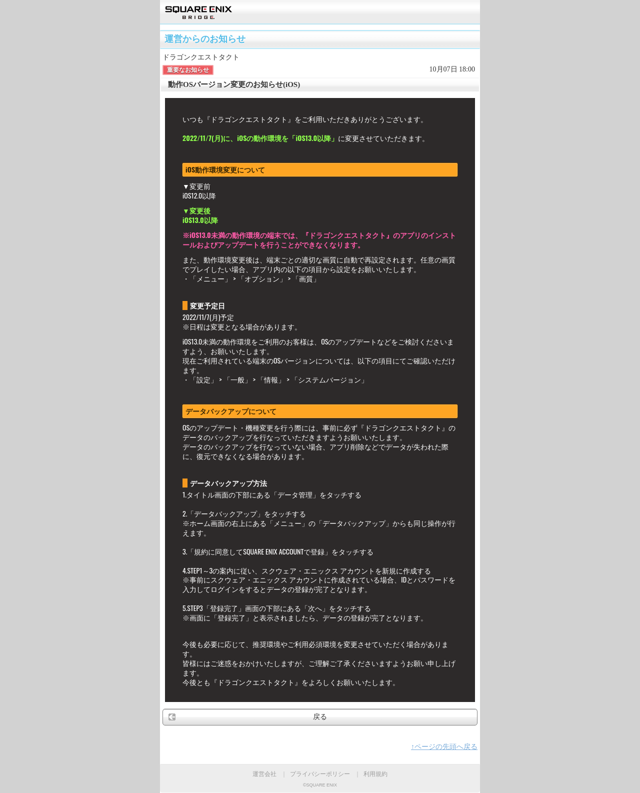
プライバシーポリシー (320, 774)
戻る (320, 716)
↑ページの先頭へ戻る (444, 746)
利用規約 (376, 774)
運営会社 (264, 774)
